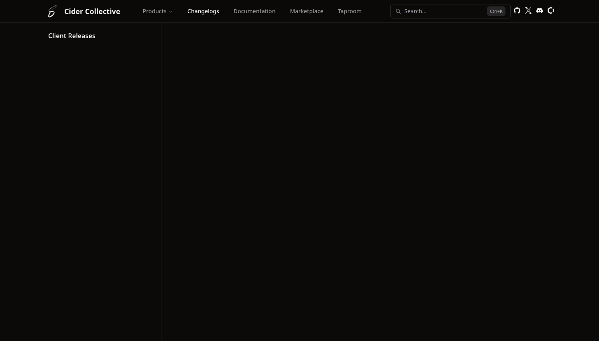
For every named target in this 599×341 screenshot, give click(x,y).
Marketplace (306, 11)
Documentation (254, 11)
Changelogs (203, 11)
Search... (450, 11)
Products (158, 11)
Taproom (350, 11)
